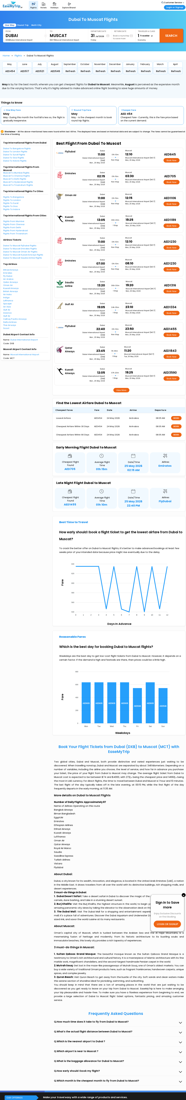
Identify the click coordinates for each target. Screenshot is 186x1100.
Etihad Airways (10, 269)
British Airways (10, 291)
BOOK (176, 418)
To (51, 31)
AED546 (55, 71)
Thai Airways (9, 325)
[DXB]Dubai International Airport (19, 40)
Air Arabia (8, 279)
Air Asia (7, 306)
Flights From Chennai (14, 224)
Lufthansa (8, 300)
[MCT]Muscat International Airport (64, 40)
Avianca (7, 312)
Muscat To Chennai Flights (16, 175)
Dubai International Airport (24, 339)
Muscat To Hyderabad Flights (18, 182)
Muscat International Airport (24, 354)
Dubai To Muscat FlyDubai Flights (19, 245)
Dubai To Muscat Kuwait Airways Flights (23, 254)
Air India (7, 294)
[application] (119, 588)
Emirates (7, 272)
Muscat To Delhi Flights (14, 178)
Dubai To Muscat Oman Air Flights (20, 251)
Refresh (70, 71)
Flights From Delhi (12, 227)
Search (171, 35)
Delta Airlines (10, 322)
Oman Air (8, 285)
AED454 (10, 71)
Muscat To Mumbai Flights (16, 172)
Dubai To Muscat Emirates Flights (20, 248)
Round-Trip (23, 25)
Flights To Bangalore (13, 197)
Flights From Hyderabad (15, 230)
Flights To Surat (11, 203)
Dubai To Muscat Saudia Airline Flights (22, 257)
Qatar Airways (10, 282)
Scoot (6, 328)
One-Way (9, 25)
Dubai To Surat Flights (14, 154)
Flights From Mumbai (13, 221)
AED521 (39, 71)
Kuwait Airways (11, 288)
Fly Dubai (7, 276)
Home (6, 55)
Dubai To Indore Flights (15, 160)
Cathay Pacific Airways (15, 319)
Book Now (171, 160)
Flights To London (12, 200)
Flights (18, 55)
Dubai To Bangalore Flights (17, 148)
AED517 (24, 71)
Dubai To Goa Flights (13, 157)
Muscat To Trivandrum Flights (18, 185)
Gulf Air (6, 309)
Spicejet (7, 303)
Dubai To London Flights (15, 151)
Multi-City (36, 25)
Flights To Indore (11, 209)
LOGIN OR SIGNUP (167, 924)
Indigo (6, 297)
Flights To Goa (10, 206)
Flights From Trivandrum (15, 233)
